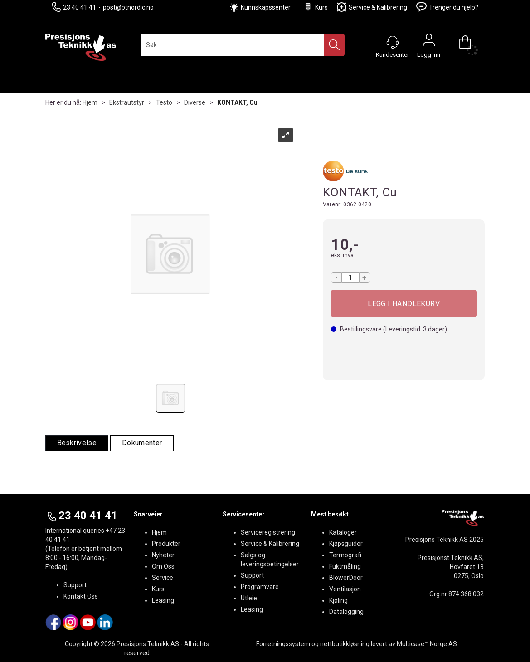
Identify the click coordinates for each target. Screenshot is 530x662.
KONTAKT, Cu (237, 102)
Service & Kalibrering (372, 7)
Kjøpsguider (346, 543)
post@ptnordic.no (128, 7)
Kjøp (404, 303)
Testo (164, 102)
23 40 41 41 (74, 7)
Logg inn (429, 42)
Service (162, 577)
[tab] (77, 443)
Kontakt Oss (80, 596)
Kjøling (338, 600)
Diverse (194, 102)
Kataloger (343, 532)
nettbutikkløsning (345, 643)
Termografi (345, 555)
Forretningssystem (283, 643)
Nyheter (163, 555)
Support (75, 585)
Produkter (166, 543)
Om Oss (163, 566)
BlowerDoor (346, 577)
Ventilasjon (345, 589)
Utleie (249, 598)
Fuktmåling (345, 566)
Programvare (260, 586)
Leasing (163, 600)
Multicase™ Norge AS (427, 643)
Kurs (315, 7)
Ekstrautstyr (126, 102)
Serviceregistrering (268, 532)
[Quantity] (350, 277)
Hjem (90, 102)
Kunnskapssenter (266, 7)
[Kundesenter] (392, 42)
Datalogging (346, 611)
